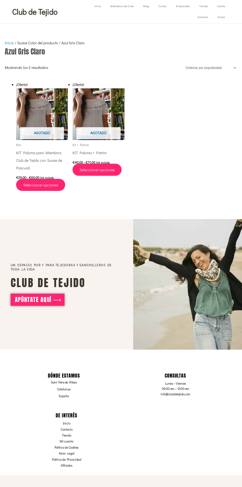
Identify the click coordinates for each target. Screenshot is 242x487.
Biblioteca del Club (122, 6)
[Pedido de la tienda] (210, 67)
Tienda (203, 6)
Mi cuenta (66, 441)
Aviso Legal (66, 453)
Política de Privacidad (66, 459)
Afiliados (66, 465)
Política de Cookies (67, 447)
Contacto (202, 17)
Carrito (221, 6)
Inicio (97, 6)
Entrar (221, 17)
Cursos (162, 6)
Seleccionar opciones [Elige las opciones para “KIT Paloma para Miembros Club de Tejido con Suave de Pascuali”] (40, 184)
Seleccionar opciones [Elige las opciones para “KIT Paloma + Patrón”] (97, 169)
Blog (146, 6)
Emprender (183, 6)
